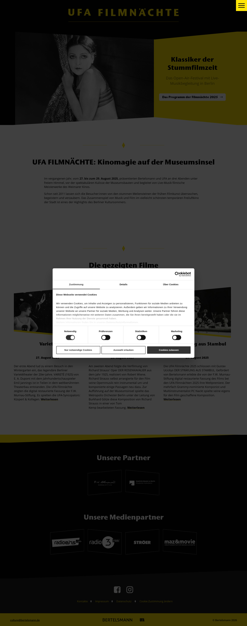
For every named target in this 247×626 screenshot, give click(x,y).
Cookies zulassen (169, 350)
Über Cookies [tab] (170, 284)
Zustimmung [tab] (76, 284)
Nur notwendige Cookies (78, 350)
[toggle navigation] (241, 5)
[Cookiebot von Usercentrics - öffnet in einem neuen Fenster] (177, 274)
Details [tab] (123, 284)
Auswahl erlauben (123, 350)
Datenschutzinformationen (122, 322)
